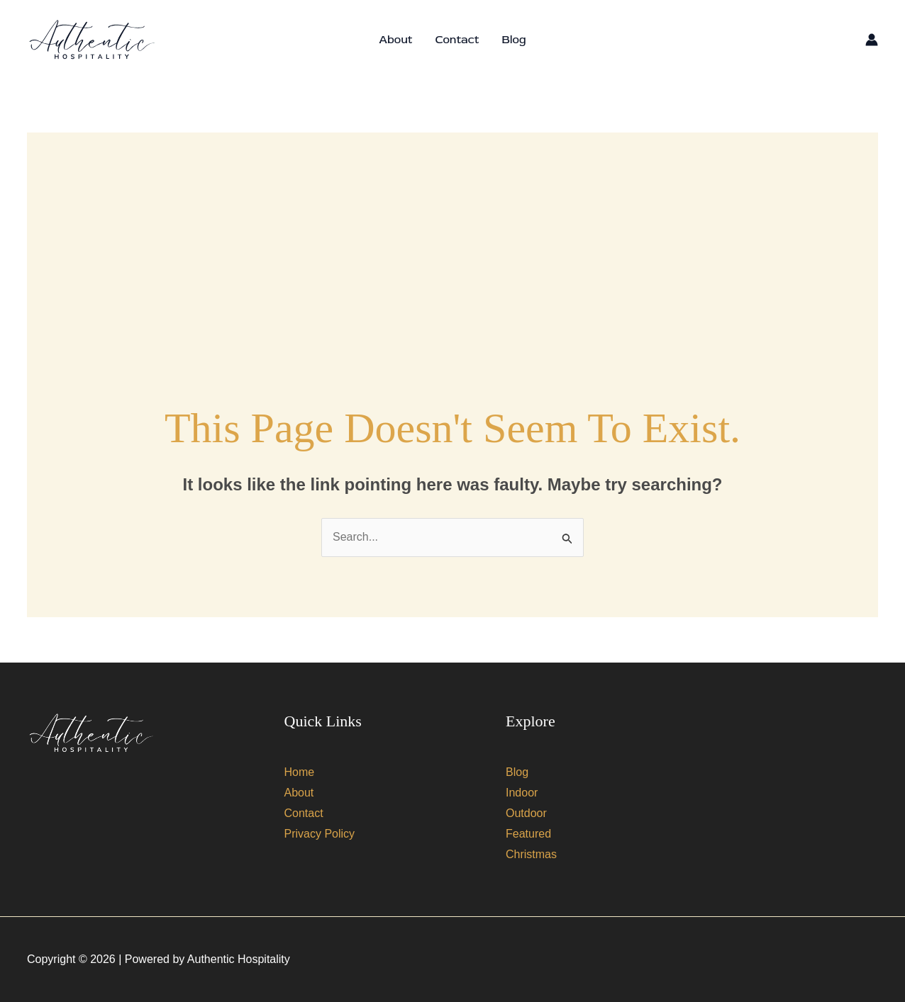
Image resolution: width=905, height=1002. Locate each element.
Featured (528, 834)
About (395, 40)
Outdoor (526, 813)
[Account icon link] (871, 39)
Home (299, 772)
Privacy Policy (319, 834)
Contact (457, 40)
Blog (513, 40)
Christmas (531, 854)
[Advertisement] (452, 232)
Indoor (522, 793)
